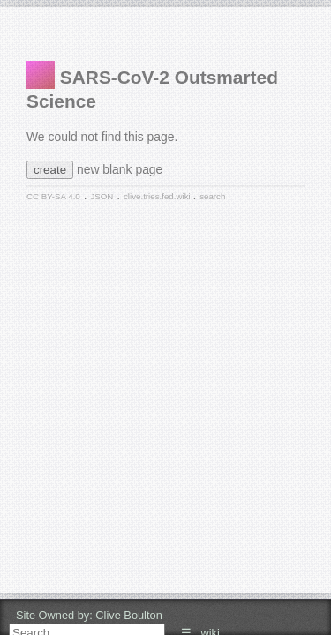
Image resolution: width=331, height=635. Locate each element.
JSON (101, 196)
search (212, 196)
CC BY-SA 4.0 (53, 196)
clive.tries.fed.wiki (158, 196)
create (50, 169)
